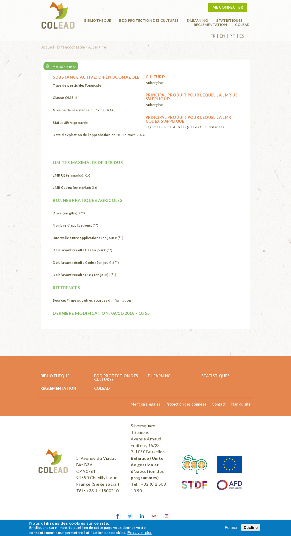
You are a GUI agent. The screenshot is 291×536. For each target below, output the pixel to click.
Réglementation (210, 24)
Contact (219, 404)
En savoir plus (139, 532)
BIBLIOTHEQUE (97, 20)
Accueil (47, 47)
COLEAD (242, 24)
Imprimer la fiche (64, 66)
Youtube (154, 516)
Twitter (130, 516)
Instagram (166, 516)
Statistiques (229, 20)
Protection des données (186, 404)
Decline (251, 527)
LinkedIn (142, 516)
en (222, 36)
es (242, 36)
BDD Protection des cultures (148, 20)
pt (232, 36)
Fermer (231, 527)
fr (213, 36)
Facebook (117, 516)
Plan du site (240, 404)
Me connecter (227, 7)
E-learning (197, 20)
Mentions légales (146, 404)
